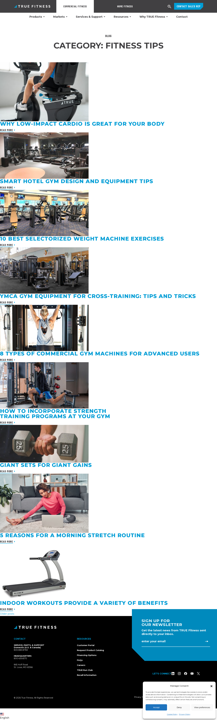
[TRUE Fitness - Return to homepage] (108, 627)
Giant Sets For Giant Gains (46, 465)
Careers (81, 665)
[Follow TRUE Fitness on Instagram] (182, 673)
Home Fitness (106, 6)
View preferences (202, 707)
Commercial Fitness (75, 6)
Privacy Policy (184, 714)
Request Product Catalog (90, 650)
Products (35, 16)
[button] (211, 686)
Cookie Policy (172, 714)
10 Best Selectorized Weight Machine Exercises (82, 238)
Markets (59, 16)
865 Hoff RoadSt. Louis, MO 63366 (26, 666)
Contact (182, 16)
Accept (156, 707)
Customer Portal (85, 645)
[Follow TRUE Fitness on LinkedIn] (176, 673)
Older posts (7, 613)
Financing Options (86, 655)
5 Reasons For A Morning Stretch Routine (72, 535)
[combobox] (5, 714)
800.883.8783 (21, 650)
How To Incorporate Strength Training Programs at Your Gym (55, 414)
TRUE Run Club (85, 670)
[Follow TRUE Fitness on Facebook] (189, 673)
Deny (179, 707)
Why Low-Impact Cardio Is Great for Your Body (82, 124)
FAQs (80, 660)
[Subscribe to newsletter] (206, 641)
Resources (121, 16)
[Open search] (169, 6)
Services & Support (89, 16)
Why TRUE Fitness (152, 16)
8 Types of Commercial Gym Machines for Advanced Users (100, 353)
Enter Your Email (154, 641)
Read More (6, 130)
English (4, 716)
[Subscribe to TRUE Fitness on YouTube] (195, 673)
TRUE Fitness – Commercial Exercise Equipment (32, 6)
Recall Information (86, 675)
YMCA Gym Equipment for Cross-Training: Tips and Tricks (98, 296)
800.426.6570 (20, 658)
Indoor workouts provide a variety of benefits (84, 603)
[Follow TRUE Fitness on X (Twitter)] (201, 673)
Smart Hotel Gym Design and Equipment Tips (76, 181)
